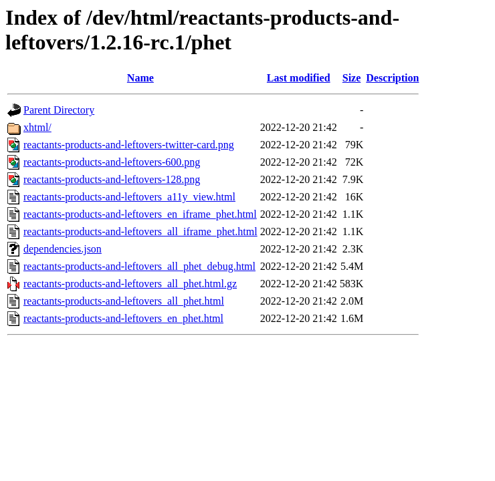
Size (351, 78)
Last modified (298, 78)
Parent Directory (58, 110)
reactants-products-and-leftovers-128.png (111, 179)
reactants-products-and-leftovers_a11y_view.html (129, 196)
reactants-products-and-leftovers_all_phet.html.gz (130, 283)
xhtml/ (37, 127)
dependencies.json (62, 249)
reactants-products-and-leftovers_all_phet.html (123, 301)
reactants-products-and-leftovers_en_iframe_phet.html (140, 214)
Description (392, 78)
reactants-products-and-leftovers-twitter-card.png (128, 144)
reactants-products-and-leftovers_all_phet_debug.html (139, 266)
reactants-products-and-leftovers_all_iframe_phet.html (140, 231)
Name (140, 78)
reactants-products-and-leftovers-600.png (111, 162)
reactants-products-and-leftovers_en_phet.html (123, 318)
